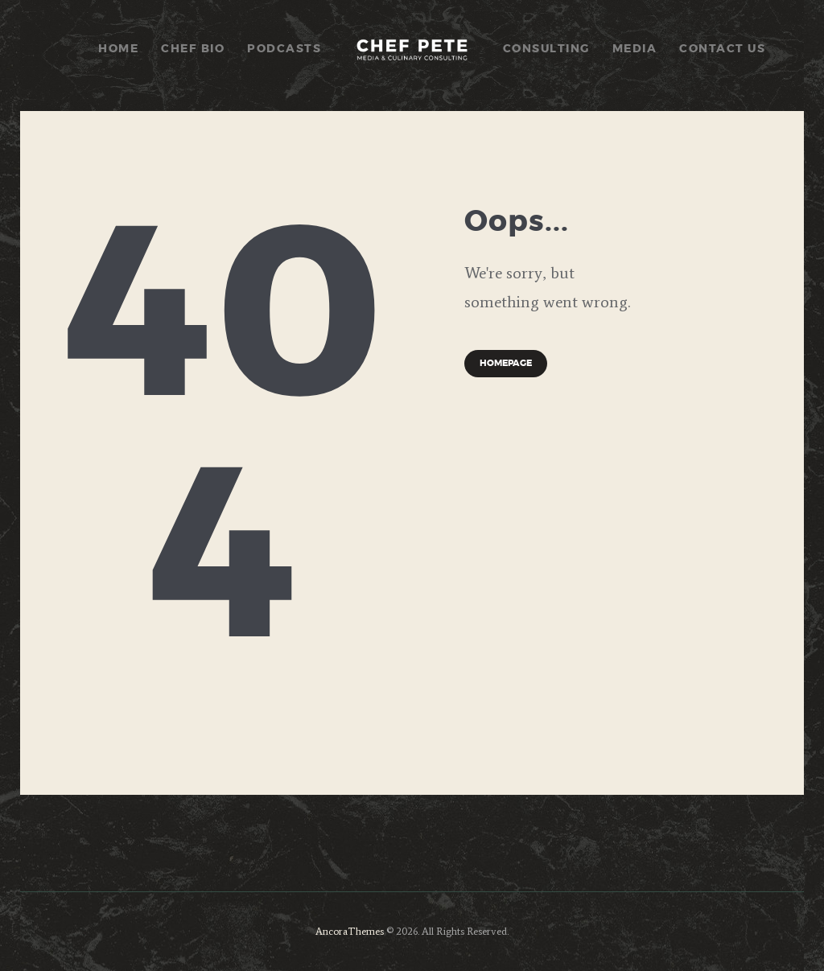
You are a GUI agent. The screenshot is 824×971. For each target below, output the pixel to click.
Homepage (506, 363)
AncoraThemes (349, 931)
